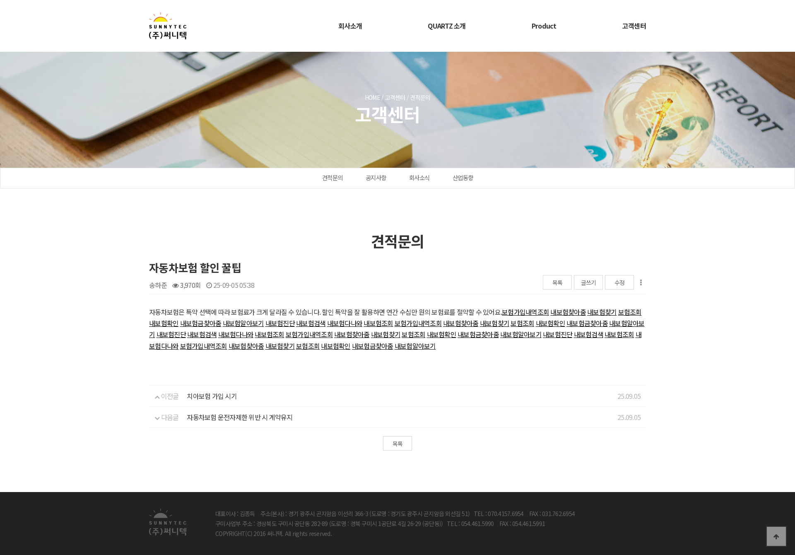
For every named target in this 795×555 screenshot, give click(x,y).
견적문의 (332, 177)
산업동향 (463, 177)
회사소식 (419, 177)
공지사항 (376, 177)
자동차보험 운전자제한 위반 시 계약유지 (239, 417)
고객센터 (634, 26)
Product (544, 26)
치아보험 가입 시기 (212, 396)
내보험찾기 (602, 312)
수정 (619, 282)
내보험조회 (378, 323)
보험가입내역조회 (525, 312)
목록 (557, 282)
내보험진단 (280, 323)
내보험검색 (310, 323)
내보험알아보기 (243, 323)
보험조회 (630, 312)
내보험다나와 (345, 323)
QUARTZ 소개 (446, 26)
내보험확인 (163, 323)
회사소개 (350, 26)
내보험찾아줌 (568, 312)
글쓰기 (588, 282)
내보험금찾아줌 (201, 323)
